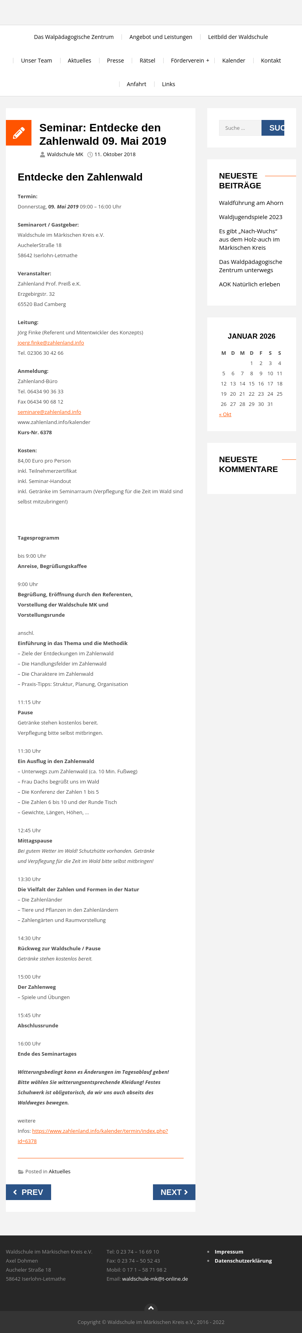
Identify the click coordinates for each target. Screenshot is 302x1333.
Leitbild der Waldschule (238, 37)
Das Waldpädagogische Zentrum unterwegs (250, 266)
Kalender (233, 60)
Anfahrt (136, 84)
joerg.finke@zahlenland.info (51, 342)
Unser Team (36, 60)
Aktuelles (79, 60)
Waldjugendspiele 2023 (250, 217)
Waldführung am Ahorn (251, 202)
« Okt (225, 414)
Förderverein (187, 60)
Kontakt (271, 60)
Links (168, 84)
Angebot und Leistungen (160, 37)
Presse (115, 60)
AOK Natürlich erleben (249, 284)
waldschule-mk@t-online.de (155, 1278)
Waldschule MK (65, 154)
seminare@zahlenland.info (49, 411)
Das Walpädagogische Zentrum (74, 37)
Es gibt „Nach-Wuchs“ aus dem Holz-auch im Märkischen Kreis (249, 239)
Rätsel (147, 60)
